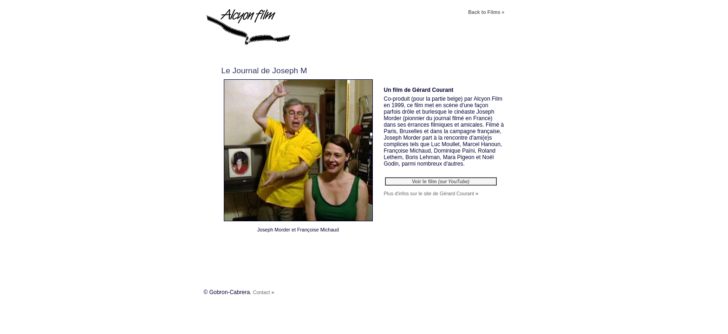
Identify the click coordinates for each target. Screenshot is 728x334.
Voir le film (440, 181)
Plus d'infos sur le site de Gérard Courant (431, 193)
